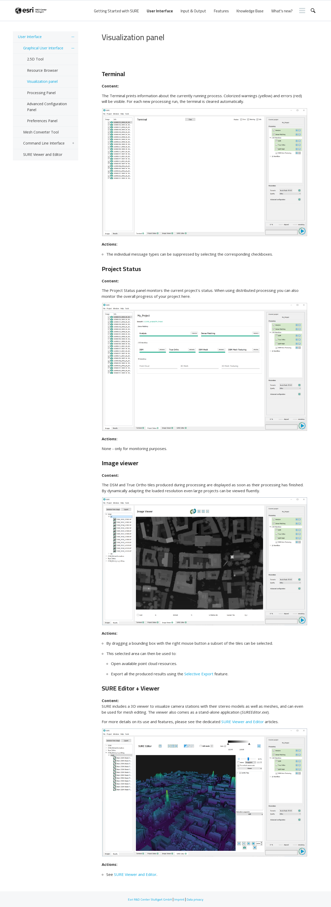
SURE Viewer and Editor (42, 154)
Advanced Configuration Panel (47, 106)
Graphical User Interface (43, 48)
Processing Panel (41, 92)
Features (221, 11)
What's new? (282, 11)
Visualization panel (42, 81)
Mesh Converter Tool (41, 132)
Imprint (179, 899)
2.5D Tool (35, 59)
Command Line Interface (44, 143)
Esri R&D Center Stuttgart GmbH (150, 899)
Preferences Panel (42, 120)
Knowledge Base (250, 11)
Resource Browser (42, 70)
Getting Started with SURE (116, 11)
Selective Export (198, 673)
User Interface (160, 11)
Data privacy (195, 899)
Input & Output (193, 11)
